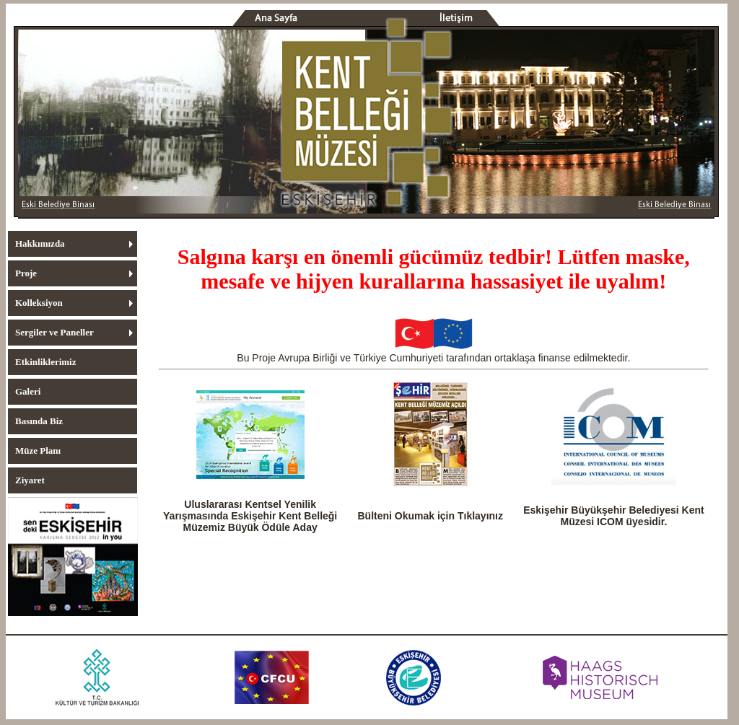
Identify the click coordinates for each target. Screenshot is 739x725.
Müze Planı (38, 450)
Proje (26, 273)
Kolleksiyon (39, 302)
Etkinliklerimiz (45, 361)
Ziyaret (30, 480)
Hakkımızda (40, 243)
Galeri (27, 391)
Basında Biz (39, 421)
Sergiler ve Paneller (54, 332)
